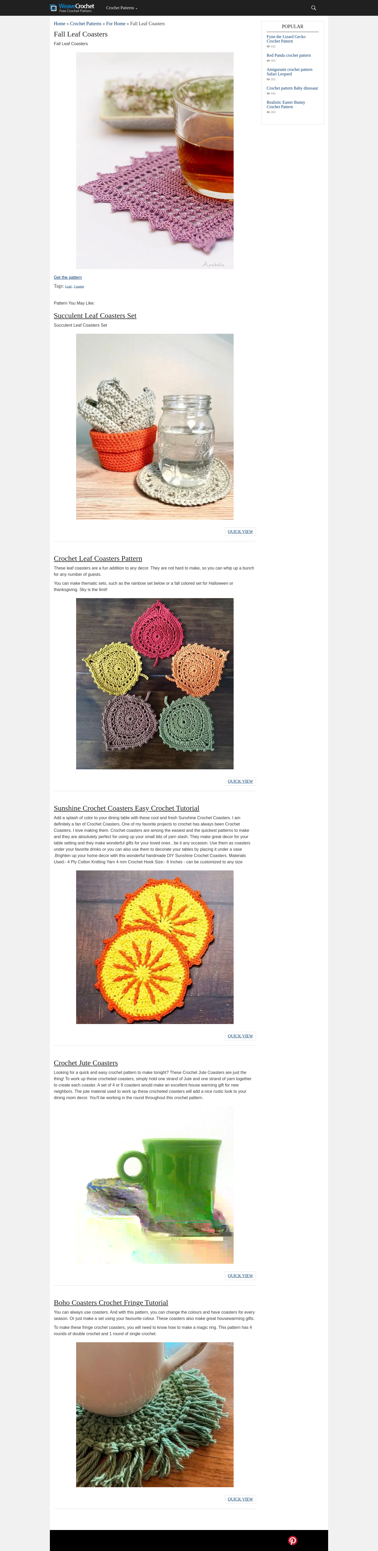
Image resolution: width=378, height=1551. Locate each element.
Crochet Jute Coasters (86, 1063)
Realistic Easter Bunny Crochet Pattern (286, 104)
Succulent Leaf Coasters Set (95, 315)
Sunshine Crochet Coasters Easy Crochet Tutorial (127, 808)
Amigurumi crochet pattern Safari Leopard (289, 71)
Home (59, 23)
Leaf (68, 286)
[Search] (314, 8)
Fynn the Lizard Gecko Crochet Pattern (286, 38)
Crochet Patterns (120, 8)
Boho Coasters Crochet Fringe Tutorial (111, 1302)
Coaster (79, 286)
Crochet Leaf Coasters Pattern (98, 558)
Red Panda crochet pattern (289, 55)
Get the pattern (68, 277)
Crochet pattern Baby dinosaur (292, 88)
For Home (115, 23)
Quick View (240, 531)
